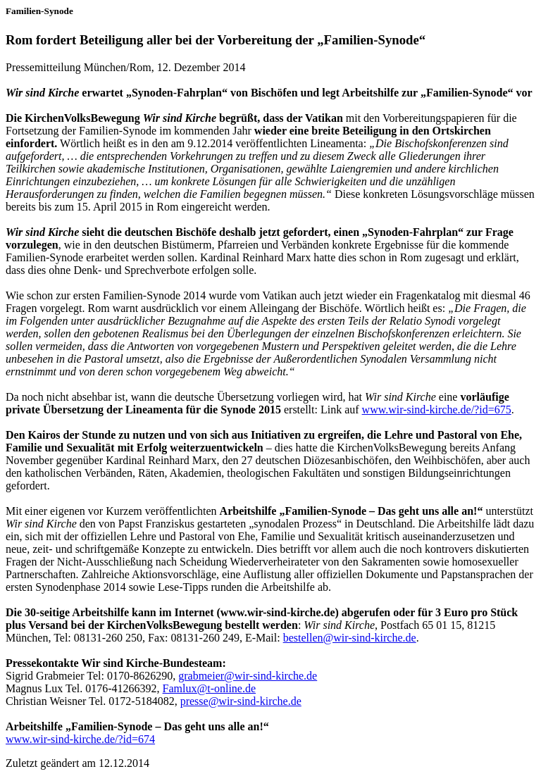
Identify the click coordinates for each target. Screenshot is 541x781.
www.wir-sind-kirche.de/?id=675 (436, 410)
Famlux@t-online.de (209, 688)
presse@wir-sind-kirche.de (240, 701)
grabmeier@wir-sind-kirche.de (247, 676)
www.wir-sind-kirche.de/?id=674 (80, 739)
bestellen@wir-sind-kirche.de (349, 638)
